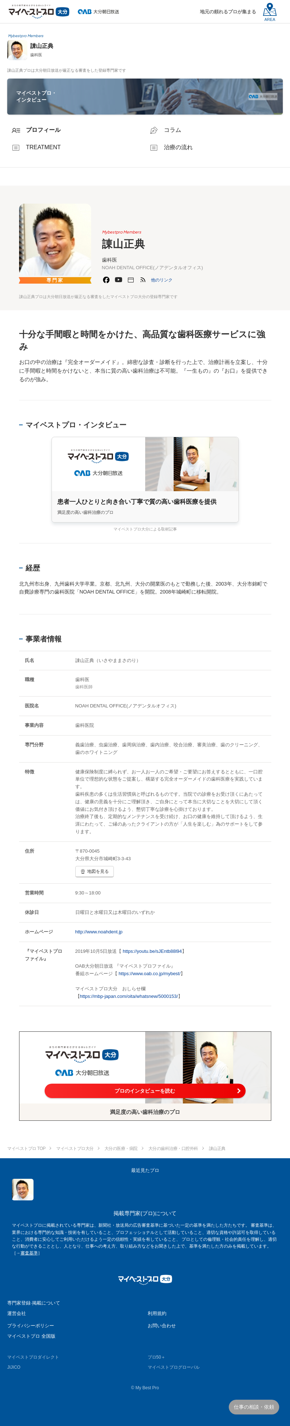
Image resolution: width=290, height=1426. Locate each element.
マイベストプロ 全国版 (31, 1336)
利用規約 (157, 1313)
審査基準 (29, 1253)
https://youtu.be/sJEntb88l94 (152, 951)
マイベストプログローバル (174, 1367)
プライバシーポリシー (30, 1325)
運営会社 (16, 1313)
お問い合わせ (162, 1325)
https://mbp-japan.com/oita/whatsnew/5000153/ (129, 996)
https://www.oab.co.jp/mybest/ (149, 973)
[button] (162, 280)
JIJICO (14, 1367)
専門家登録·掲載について (33, 1303)
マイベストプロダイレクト (33, 1357)
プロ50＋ (156, 1357)
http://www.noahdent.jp (99, 931)
